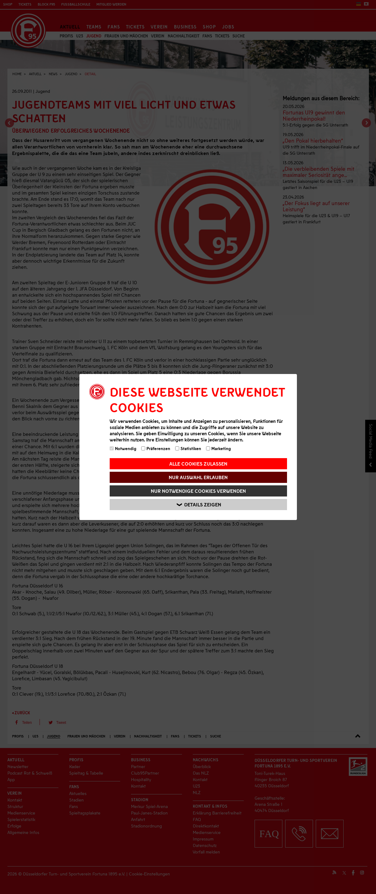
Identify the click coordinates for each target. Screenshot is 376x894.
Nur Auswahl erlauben (198, 477)
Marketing (218, 448)
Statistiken (188, 448)
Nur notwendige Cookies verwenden (198, 491)
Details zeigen (199, 504)
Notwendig (123, 448)
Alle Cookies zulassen (198, 463)
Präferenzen (155, 448)
